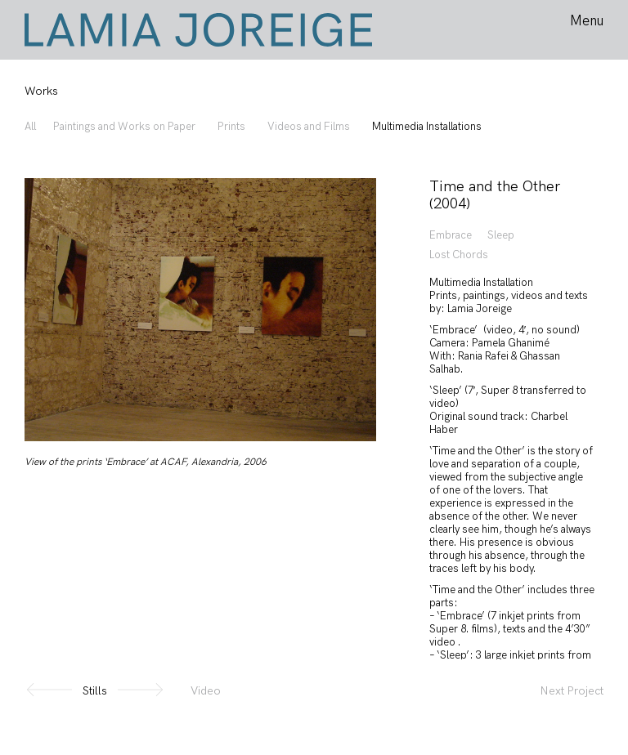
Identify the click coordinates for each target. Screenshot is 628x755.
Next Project (572, 691)
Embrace (450, 235)
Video (206, 691)
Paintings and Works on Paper (124, 126)
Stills (95, 691)
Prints (231, 126)
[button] (140, 691)
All (30, 126)
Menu (586, 21)
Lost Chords (458, 254)
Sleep (500, 235)
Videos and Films (308, 126)
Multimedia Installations (427, 126)
